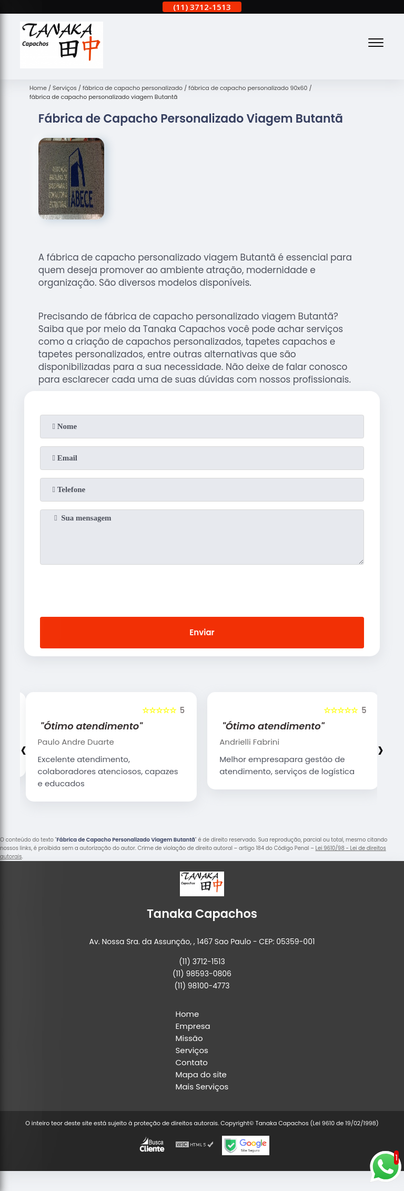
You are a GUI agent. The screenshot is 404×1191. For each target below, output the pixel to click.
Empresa (193, 1026)
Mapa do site (201, 1074)
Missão (189, 1038)
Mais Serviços (202, 1086)
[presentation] (202, 588)
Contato (192, 1062)
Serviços (192, 1050)
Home (187, 1013)
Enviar (201, 632)
